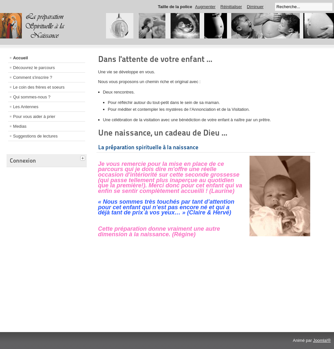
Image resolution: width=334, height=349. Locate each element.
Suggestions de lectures (35, 136)
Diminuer (255, 6)
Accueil (20, 57)
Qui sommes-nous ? (32, 97)
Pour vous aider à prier (34, 116)
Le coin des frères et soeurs (39, 87)
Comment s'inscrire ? (32, 77)
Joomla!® (322, 340)
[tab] (83, 157)
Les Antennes (25, 106)
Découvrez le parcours (34, 67)
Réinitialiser (231, 6)
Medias (19, 126)
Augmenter (205, 6)
